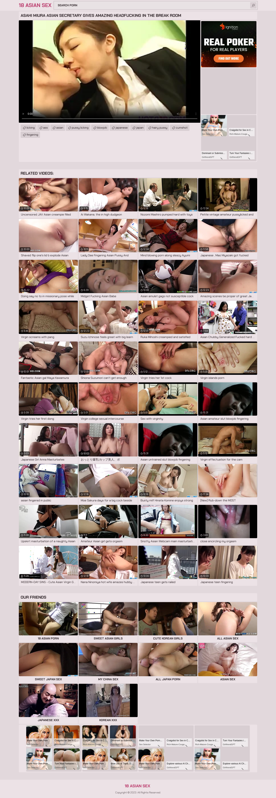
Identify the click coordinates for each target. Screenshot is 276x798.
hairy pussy (159, 128)
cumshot (182, 128)
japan (140, 128)
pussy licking (80, 128)
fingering (32, 135)
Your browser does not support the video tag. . (109, 71)
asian (59, 128)
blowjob (102, 128)
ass (45, 128)
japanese (121, 128)
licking (31, 128)
